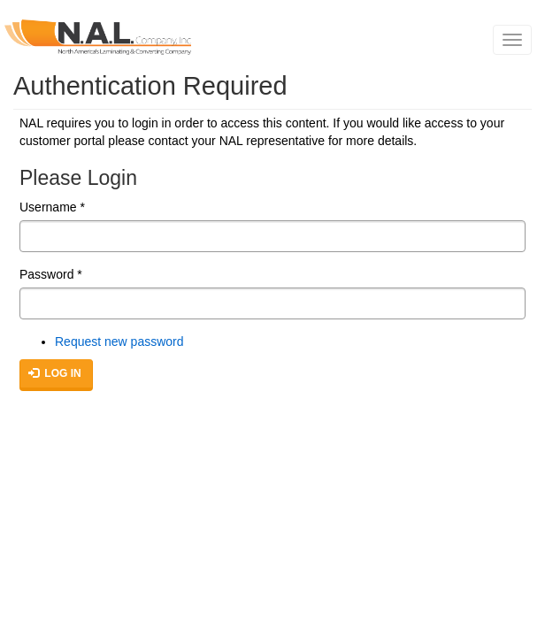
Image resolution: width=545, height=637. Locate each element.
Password (50, 274)
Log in (54, 373)
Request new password (119, 341)
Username (52, 207)
